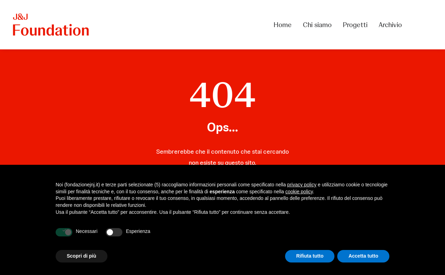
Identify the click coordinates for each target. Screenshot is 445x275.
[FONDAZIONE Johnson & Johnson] (51, 25)
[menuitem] (285, 24)
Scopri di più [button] (81, 256)
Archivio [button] (390, 24)
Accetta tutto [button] (363, 256)
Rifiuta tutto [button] (310, 256)
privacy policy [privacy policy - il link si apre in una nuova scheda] (301, 184)
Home (283, 24)
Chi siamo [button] (317, 24)
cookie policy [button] (299, 191)
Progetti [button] (355, 24)
